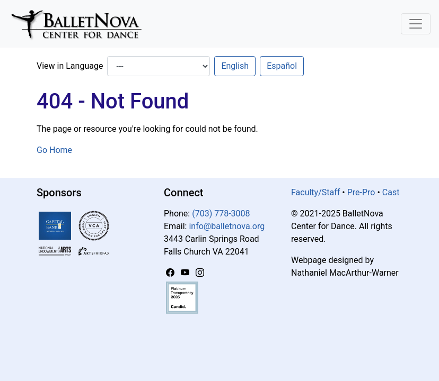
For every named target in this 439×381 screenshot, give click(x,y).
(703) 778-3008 (221, 213)
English (235, 66)
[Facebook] (171, 273)
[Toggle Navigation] (416, 23)
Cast (391, 192)
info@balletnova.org (227, 226)
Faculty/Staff (315, 192)
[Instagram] (200, 273)
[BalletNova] (80, 23)
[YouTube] (186, 273)
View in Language (70, 66)
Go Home (54, 150)
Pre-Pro (361, 192)
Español (282, 66)
